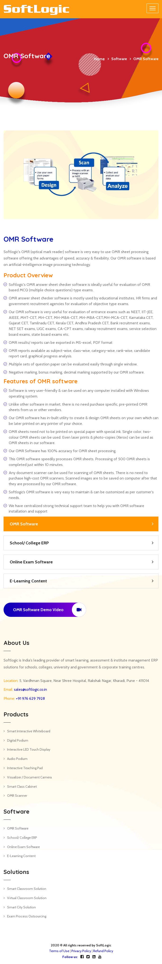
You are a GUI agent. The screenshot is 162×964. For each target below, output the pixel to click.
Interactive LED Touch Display (28, 749)
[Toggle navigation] (152, 8)
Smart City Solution (21, 907)
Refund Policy (103, 951)
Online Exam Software (31, 562)
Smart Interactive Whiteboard (28, 731)
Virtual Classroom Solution (26, 898)
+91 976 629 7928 (30, 698)
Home (99, 59)
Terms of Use (59, 951)
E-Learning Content (28, 581)
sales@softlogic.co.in (30, 689)
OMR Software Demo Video (49, 610)
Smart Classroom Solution (26, 889)
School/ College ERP (29, 543)
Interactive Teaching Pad (25, 768)
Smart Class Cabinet (22, 786)
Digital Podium (17, 740)
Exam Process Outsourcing (26, 916)
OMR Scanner (17, 795)
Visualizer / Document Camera (29, 777)
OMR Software (24, 524)
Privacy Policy (81, 951)
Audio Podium (17, 759)
